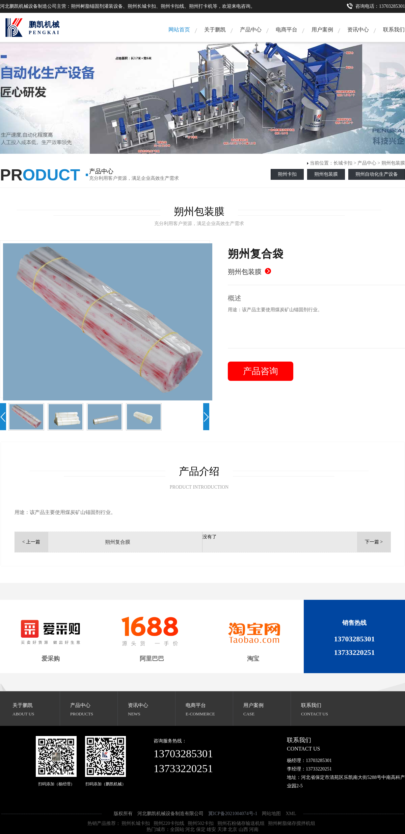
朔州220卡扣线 (169, 823)
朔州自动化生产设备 (376, 174)
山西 (243, 829)
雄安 (211, 829)
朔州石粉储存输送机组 (241, 823)
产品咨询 (260, 371)
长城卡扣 (342, 163)
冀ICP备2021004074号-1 (232, 813)
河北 (190, 829)
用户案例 (322, 29)
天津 (222, 829)
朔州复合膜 (117, 542)
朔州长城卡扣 (136, 823)
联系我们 (311, 705)
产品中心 (251, 29)
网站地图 (271, 813)
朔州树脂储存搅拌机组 (291, 823)
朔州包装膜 (393, 163)
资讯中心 (358, 29)
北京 (232, 829)
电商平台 (286, 29)
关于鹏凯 (215, 29)
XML (291, 813)
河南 (254, 829)
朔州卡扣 (287, 174)
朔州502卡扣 (201, 823)
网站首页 (179, 29)
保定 (201, 829)
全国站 (177, 829)
